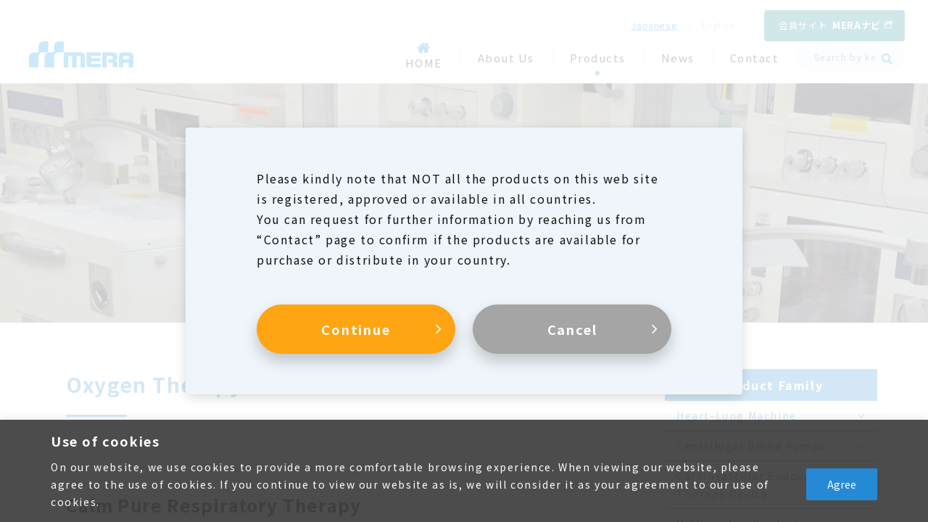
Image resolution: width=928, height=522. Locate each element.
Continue (355, 329)
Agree (841, 484)
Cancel (572, 329)
